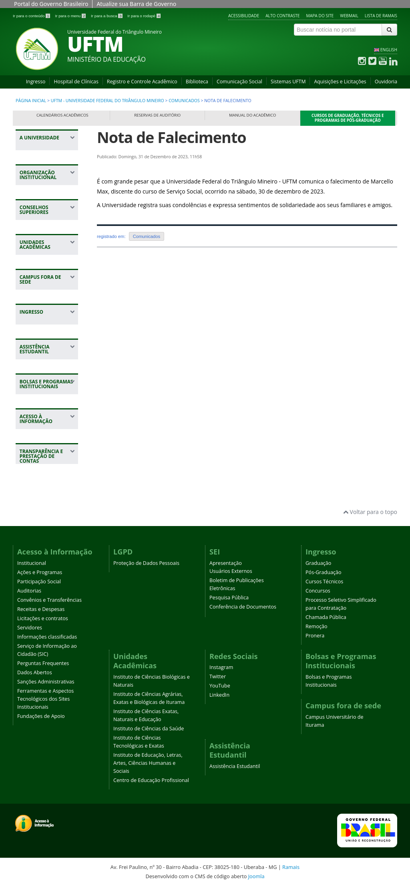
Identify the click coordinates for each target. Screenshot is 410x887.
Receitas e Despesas (40, 609)
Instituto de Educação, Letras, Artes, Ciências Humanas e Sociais (148, 763)
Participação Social (39, 581)
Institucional (31, 563)
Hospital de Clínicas (76, 81)
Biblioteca (197, 81)
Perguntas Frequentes (43, 663)
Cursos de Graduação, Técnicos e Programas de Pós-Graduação (348, 118)
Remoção (316, 626)
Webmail (349, 15)
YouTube (219, 685)
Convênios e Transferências (49, 600)
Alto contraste (282, 15)
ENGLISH (388, 49)
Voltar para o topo (370, 512)
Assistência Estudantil (234, 766)
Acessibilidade (243, 15)
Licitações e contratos (42, 618)
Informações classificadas (47, 636)
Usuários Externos (230, 571)
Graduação (318, 563)
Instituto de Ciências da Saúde (148, 728)
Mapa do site (320, 15)
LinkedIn (219, 694)
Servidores (29, 627)
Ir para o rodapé (144, 16)
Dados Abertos (34, 672)
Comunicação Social (239, 81)
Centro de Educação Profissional (151, 780)
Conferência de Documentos (242, 606)
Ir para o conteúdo (32, 16)
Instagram (221, 667)
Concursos (317, 590)
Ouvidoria (386, 81)
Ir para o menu (71, 16)
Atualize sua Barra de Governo (136, 4)
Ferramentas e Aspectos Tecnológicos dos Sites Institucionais (45, 698)
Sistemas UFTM (288, 81)
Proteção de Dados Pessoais (146, 563)
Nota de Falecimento (171, 137)
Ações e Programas (39, 572)
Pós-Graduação (323, 572)
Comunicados (185, 100)
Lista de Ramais (381, 15)
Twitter (217, 676)
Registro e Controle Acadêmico (142, 81)
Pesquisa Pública (229, 597)
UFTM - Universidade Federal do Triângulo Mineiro (107, 100)
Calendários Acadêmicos (62, 115)
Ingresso (36, 81)
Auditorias (29, 590)
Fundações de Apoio (41, 716)
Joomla (256, 876)
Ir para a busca (107, 16)
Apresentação (225, 563)
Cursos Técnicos (324, 581)
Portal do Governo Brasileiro (51, 4)
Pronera (314, 635)
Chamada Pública (325, 617)
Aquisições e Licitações (340, 81)
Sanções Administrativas (45, 681)
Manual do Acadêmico (252, 115)
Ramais (290, 867)
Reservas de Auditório (157, 115)
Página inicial (31, 100)
